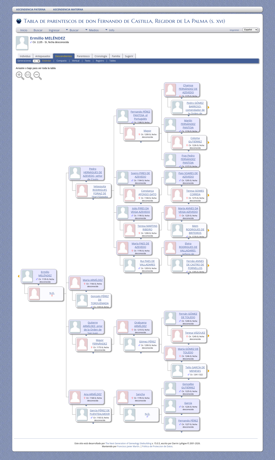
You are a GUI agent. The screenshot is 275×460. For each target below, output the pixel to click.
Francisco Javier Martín (128, 446)
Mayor (147, 130)
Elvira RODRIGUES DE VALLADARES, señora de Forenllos (188, 250)
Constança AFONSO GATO (147, 192)
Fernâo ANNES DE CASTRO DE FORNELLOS (195, 264)
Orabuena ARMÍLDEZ (140, 324)
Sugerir (129, 56)
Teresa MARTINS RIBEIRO (147, 227)
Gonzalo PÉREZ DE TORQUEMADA (100, 299)
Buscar (38, 30)
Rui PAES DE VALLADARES (147, 262)
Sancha (140, 394)
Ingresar (54, 30)
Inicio (23, 30)
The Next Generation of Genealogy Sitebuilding (128, 443)
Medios (94, 30)
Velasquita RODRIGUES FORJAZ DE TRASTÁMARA (100, 191)
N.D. (147, 414)
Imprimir (234, 30)
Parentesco (83, 56)
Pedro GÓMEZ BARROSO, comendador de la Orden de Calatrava (195, 110)
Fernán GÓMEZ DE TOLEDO (188, 315)
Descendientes (63, 56)
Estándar (46, 60)
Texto (87, 60)
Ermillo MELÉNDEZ (45, 273)
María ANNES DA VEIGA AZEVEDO (188, 209)
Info (111, 30)
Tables (112, 60)
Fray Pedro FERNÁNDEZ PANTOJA (188, 159)
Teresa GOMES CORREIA (195, 192)
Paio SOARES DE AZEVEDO (188, 174)
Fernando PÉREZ (188, 420)
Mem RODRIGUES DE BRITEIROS (195, 229)
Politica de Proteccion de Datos (157, 446)
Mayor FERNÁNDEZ (99, 341)
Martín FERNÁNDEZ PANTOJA (188, 124)
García (188, 403)
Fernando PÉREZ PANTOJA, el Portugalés (140, 115)
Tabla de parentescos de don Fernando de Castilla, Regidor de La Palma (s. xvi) (124, 20)
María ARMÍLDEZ (93, 280)
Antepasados (42, 56)
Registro (100, 60)
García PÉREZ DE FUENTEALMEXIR (100, 412)
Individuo (25, 56)
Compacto (61, 60)
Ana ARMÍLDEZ (93, 394)
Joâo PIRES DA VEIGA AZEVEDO (140, 209)
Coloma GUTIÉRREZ (195, 139)
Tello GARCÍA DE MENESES (195, 368)
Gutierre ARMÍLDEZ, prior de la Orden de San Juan (92, 328)
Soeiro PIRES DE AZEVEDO (140, 174)
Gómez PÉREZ (147, 341)
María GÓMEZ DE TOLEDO (188, 350)
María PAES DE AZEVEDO (140, 245)
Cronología (101, 56)
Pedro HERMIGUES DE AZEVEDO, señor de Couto (92, 174)
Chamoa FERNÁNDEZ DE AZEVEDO (188, 88)
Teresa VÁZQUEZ (195, 332)
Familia (116, 56)
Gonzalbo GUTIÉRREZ (188, 385)
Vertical (75, 60)
